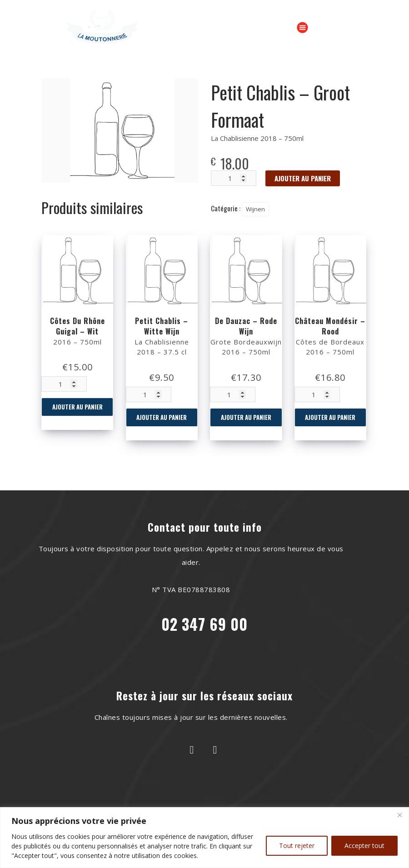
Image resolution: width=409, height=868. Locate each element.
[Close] (399, 814)
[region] (204, 837)
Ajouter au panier (77, 406)
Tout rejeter (296, 845)
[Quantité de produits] (64, 384)
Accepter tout (364, 845)
